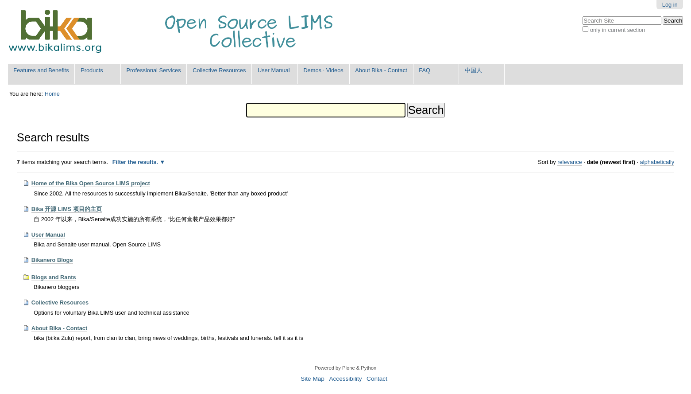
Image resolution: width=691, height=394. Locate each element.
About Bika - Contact (381, 70)
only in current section (617, 30)
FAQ (424, 70)
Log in (670, 4)
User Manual (274, 70)
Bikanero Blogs (52, 260)
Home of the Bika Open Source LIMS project (90, 183)
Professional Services (154, 70)
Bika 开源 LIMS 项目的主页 (66, 209)
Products (92, 70)
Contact (377, 378)
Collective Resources (219, 70)
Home (52, 93)
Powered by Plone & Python (345, 368)
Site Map (312, 378)
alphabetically (657, 162)
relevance (569, 162)
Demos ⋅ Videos (323, 70)
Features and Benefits (41, 70)
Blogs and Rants (53, 277)
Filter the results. (136, 162)
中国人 (473, 70)
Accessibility (345, 378)
